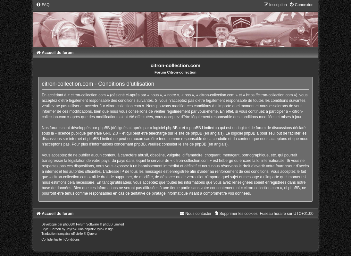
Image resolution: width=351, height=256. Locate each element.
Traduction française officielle (62, 233)
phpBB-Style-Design (99, 229)
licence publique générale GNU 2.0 (88, 133)
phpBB (68, 224)
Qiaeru (91, 233)
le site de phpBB (188, 133)
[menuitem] (42, 5)
